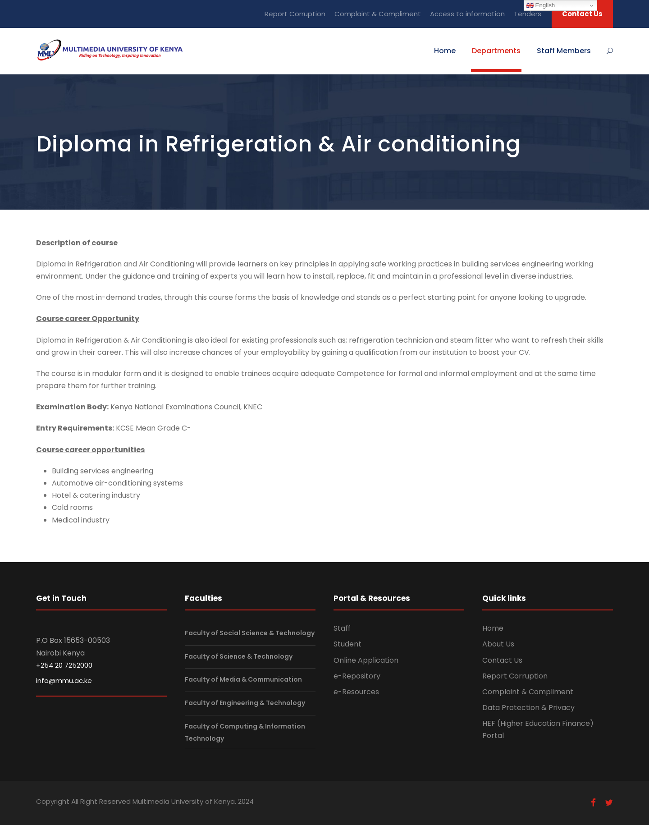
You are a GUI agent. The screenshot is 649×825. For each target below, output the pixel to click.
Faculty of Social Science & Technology (250, 632)
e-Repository (357, 676)
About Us (498, 644)
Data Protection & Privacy (528, 707)
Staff (342, 628)
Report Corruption (295, 13)
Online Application (366, 660)
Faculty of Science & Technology (239, 656)
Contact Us (582, 13)
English (540, 5)
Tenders (527, 13)
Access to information (467, 13)
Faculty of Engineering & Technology (245, 702)
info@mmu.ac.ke (64, 680)
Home (445, 51)
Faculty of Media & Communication (243, 679)
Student (347, 644)
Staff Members (564, 51)
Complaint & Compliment (377, 13)
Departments (496, 51)
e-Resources (356, 692)
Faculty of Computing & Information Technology (245, 732)
